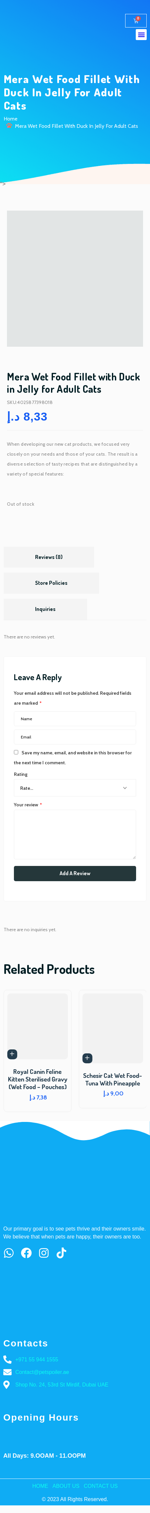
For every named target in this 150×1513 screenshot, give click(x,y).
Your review (28, 805)
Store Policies (51, 583)
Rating (20, 774)
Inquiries (45, 609)
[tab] (49, 557)
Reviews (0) (49, 557)
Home (11, 119)
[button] (141, 34)
